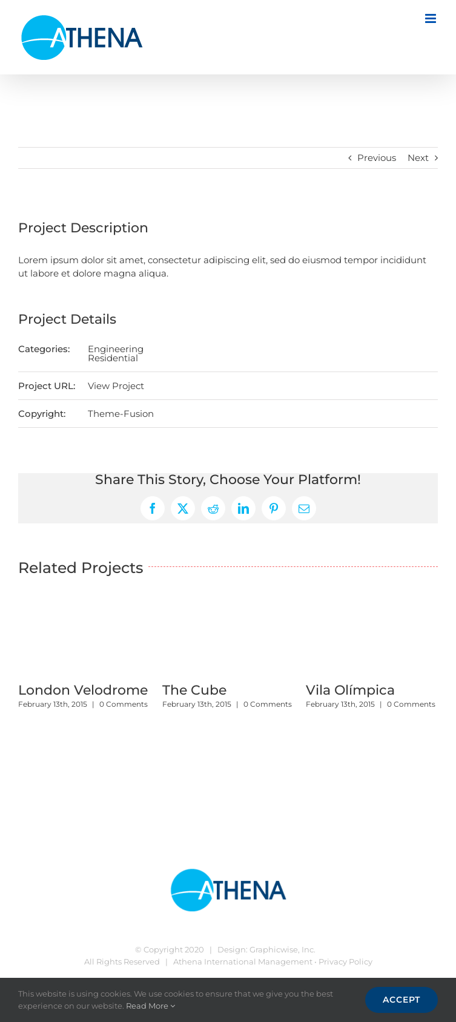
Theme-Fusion (121, 413)
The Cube (194, 690)
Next (418, 157)
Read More (150, 1006)
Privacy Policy (345, 961)
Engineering (116, 349)
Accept (401, 999)
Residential (113, 358)
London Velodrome (83, 690)
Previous (376, 157)
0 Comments (123, 704)
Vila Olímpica (350, 690)
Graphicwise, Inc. (282, 949)
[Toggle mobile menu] (431, 18)
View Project (116, 385)
